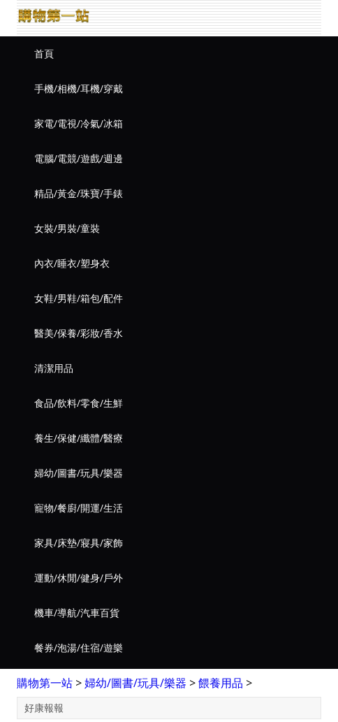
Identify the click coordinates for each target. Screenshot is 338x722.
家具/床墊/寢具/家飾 (78, 542)
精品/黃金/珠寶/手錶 (78, 193)
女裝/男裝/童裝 (67, 228)
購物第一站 (45, 683)
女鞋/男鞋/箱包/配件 (78, 298)
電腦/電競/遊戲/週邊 (78, 158)
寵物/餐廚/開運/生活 (78, 507)
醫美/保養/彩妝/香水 (78, 333)
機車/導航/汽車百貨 (76, 612)
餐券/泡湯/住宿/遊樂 (78, 647)
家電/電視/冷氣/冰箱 (78, 123)
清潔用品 (53, 368)
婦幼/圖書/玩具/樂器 (78, 472)
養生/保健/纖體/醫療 (78, 438)
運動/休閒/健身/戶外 (78, 577)
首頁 (44, 53)
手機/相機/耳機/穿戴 (78, 88)
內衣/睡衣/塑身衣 (72, 263)
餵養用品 (220, 683)
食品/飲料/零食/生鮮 (78, 403)
